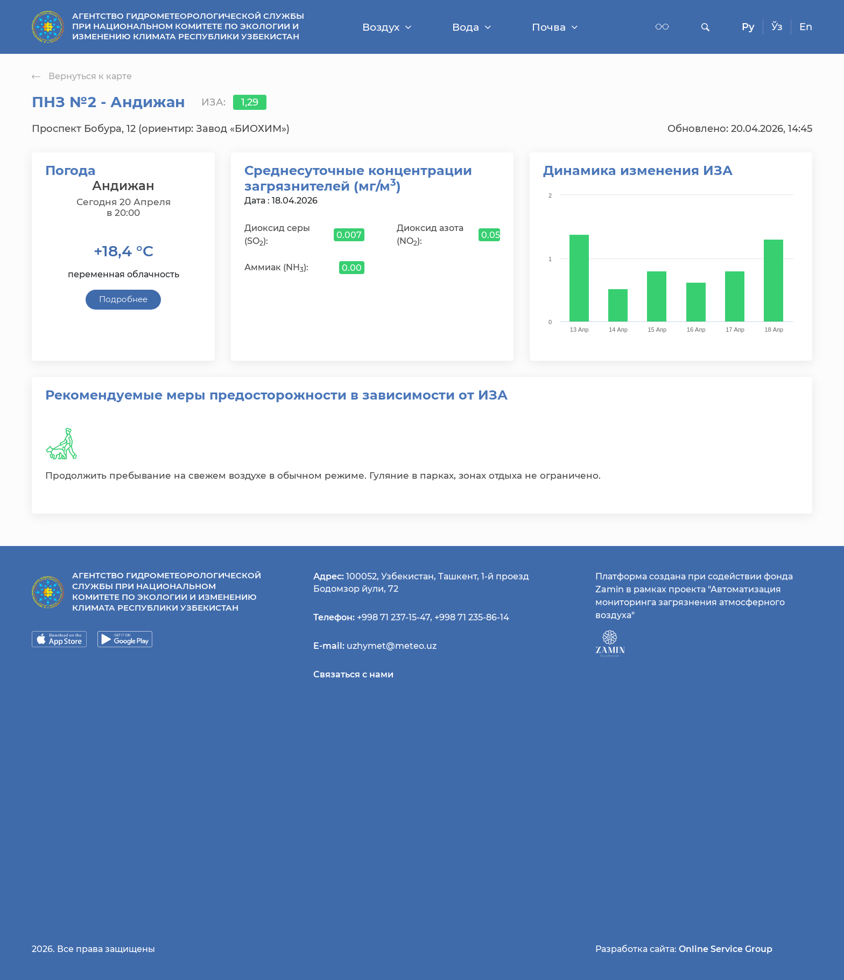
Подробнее (123, 299)
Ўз (777, 27)
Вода (471, 27)
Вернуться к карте (82, 76)
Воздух (386, 27)
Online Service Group (725, 949)
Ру (748, 27)
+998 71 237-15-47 (393, 617)
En (805, 27)
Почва (555, 27)
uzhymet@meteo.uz (392, 646)
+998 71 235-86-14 (471, 617)
